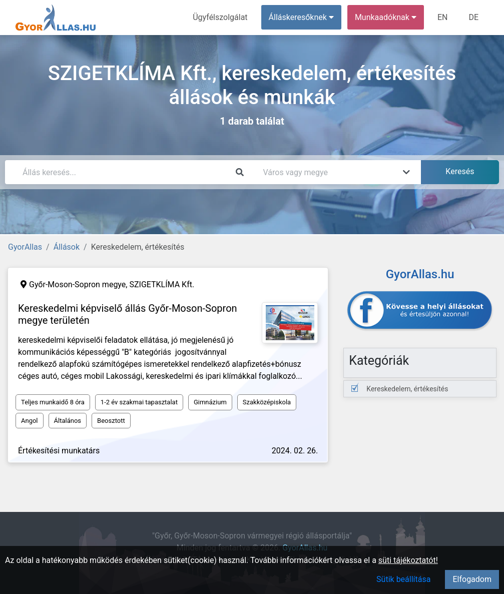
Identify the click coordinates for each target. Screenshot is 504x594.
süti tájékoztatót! (408, 560)
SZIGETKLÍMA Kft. (161, 284)
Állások (67, 247)
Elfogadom (471, 579)
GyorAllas (25, 247)
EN (442, 17)
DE (473, 17)
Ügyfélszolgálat (220, 17)
